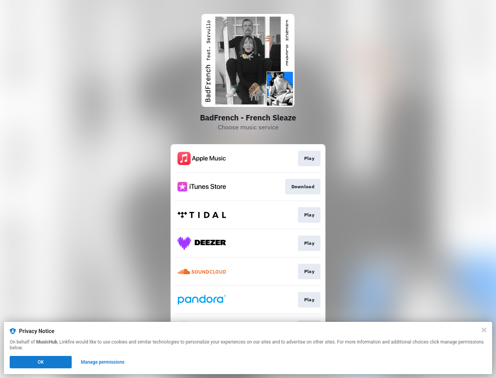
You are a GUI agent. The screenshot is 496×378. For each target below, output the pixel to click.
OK (41, 362)
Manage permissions (103, 362)
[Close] (484, 330)
